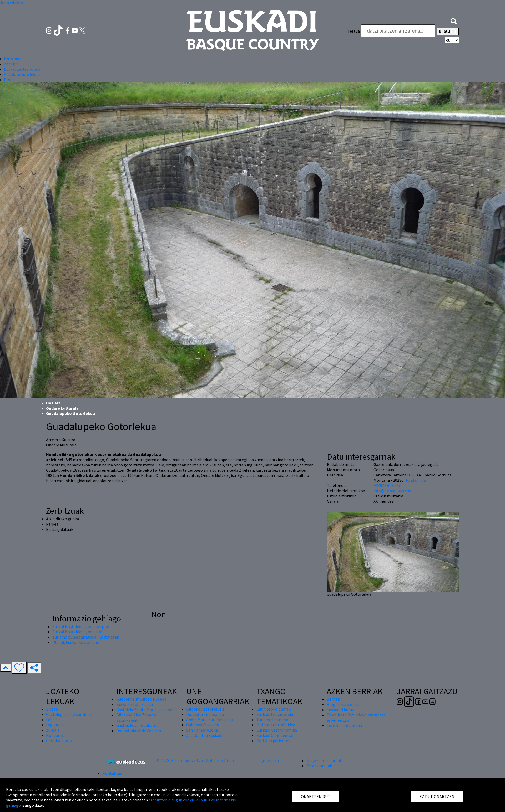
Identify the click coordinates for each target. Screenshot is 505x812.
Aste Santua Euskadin (205, 735)
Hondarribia (415, 480)
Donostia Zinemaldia (205, 714)
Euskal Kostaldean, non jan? (77, 631)
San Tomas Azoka (202, 730)
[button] (454, 20)
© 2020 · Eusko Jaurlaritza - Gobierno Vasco (195, 760)
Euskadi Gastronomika (276, 730)
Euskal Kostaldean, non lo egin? (81, 626)
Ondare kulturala (62, 408)
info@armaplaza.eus (392, 490)
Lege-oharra (267, 760)
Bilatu (448, 31)
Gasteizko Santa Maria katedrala (145, 709)
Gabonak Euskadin (202, 724)
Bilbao (52, 709)
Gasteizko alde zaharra (137, 725)
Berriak (333, 699)
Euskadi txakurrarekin (275, 714)
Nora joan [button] (13, 58)
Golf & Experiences (273, 740)
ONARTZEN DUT (315, 796)
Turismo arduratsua (344, 725)
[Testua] (398, 30)
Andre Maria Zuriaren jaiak (209, 719)
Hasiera (53, 402)
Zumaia (52, 730)
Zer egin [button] (11, 63)
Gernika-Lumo (59, 740)
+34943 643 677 (387, 485)
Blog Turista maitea (345, 704)
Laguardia (55, 724)
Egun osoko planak (273, 709)
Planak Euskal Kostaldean (75, 642)
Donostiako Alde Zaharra (138, 730)
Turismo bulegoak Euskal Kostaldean (85, 637)
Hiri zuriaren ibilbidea (275, 724)
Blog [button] (8, 79)
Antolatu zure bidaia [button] (22, 74)
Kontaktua (112, 773)
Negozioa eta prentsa (326, 760)
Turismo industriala (274, 719)
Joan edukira (11, 2)
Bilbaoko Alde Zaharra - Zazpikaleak (137, 717)
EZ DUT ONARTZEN (437, 796)
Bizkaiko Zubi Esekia (134, 704)
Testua (353, 31)
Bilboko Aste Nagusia (205, 709)
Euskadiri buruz (340, 709)
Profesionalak (319, 765)
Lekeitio (53, 719)
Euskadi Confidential (275, 735)
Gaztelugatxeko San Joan (69, 714)
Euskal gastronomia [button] (22, 69)
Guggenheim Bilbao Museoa (141, 699)
